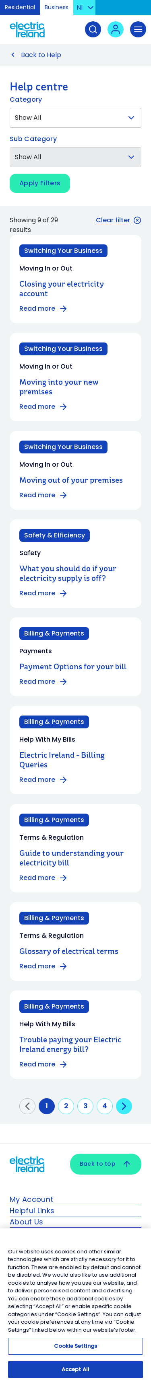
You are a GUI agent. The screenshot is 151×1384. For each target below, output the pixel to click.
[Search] (93, 29)
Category (26, 99)
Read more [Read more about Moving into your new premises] (43, 407)
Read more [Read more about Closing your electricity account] (43, 309)
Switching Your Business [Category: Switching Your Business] (63, 250)
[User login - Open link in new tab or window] (116, 29)
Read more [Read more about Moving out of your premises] (43, 495)
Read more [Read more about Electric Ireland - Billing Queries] (43, 780)
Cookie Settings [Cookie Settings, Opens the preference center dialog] (75, 1350)
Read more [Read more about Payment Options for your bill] (43, 682)
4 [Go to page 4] (104, 1106)
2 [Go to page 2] (66, 1106)
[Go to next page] (124, 1106)
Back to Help (41, 54)
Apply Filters (39, 183)
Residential (20, 7)
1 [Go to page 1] (47, 1106)
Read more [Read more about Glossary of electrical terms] (43, 966)
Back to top (106, 1164)
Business (56, 7)
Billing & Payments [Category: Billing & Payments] (54, 633)
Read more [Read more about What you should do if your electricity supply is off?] (43, 593)
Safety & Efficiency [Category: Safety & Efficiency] (54, 535)
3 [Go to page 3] (85, 1106)
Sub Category (33, 139)
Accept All (75, 1373)
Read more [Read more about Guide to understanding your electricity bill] (43, 878)
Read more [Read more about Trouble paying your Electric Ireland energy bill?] (43, 1064)
